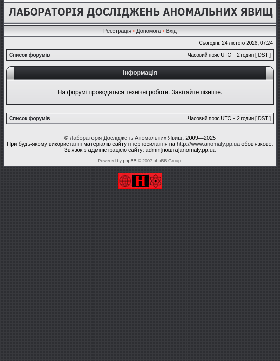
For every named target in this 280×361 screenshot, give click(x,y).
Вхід (171, 31)
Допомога (148, 31)
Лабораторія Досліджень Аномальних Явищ (126, 138)
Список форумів (29, 55)
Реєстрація (117, 31)
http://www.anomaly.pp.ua (208, 144)
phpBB (129, 160)
